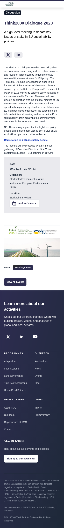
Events (38, 375)
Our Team (9, 415)
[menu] (57, 4)
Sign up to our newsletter (21, 458)
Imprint (38, 407)
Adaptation (10, 361)
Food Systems (11, 368)
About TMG (10, 407)
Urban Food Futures (14, 390)
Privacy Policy (42, 415)
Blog (37, 383)
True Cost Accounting (15, 383)
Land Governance (13, 375)
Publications (41, 361)
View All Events (15, 282)
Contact (8, 429)
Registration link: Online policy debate (26, 140)
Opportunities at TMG (15, 422)
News (38, 368)
